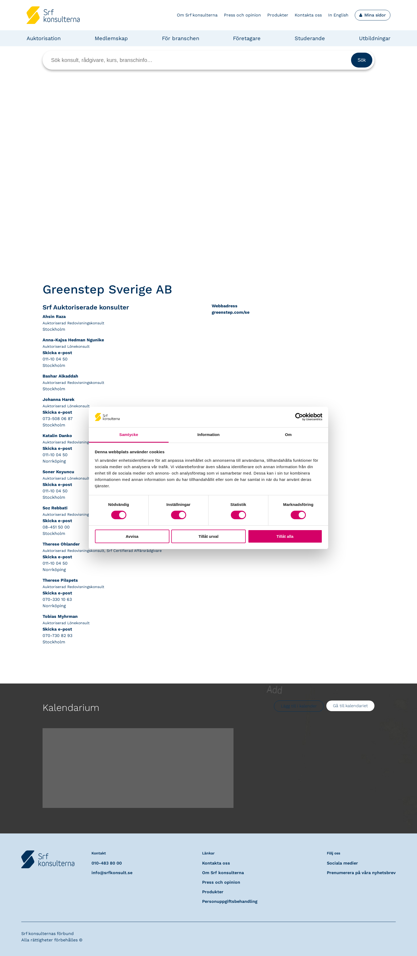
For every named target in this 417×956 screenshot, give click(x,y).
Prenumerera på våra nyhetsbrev (361, 872)
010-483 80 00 (106, 863)
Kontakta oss (308, 15)
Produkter (277, 15)
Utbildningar (374, 38)
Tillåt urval (209, 536)
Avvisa (132, 536)
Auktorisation (44, 38)
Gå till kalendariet (350, 705)
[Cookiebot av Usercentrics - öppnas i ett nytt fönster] (299, 417)
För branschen (180, 38)
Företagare (247, 38)
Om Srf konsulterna (197, 15)
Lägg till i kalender (299, 705)
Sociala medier (342, 863)
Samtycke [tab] (128, 434)
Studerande (310, 38)
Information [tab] (208, 434)
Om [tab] (288, 434)
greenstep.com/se (230, 312)
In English (338, 15)
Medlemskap (111, 38)
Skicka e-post (57, 352)
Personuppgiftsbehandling (229, 901)
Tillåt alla (285, 536)
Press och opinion (242, 15)
